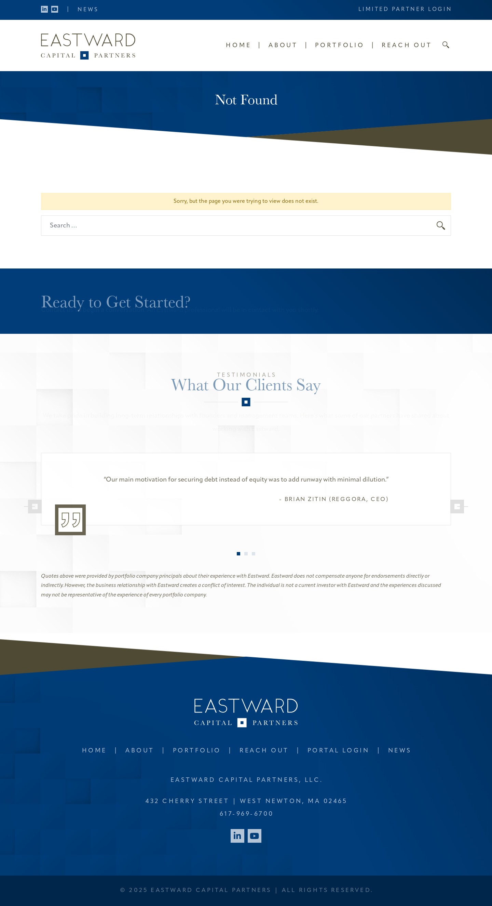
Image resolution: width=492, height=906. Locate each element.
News (88, 10)
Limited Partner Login (405, 9)
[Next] (459, 506)
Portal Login (338, 751)
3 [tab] (253, 553)
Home (238, 46)
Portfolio (340, 46)
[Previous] (33, 506)
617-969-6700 (247, 814)
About (283, 46)
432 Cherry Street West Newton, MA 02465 (246, 801)
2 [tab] (246, 553)
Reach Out (407, 46)
